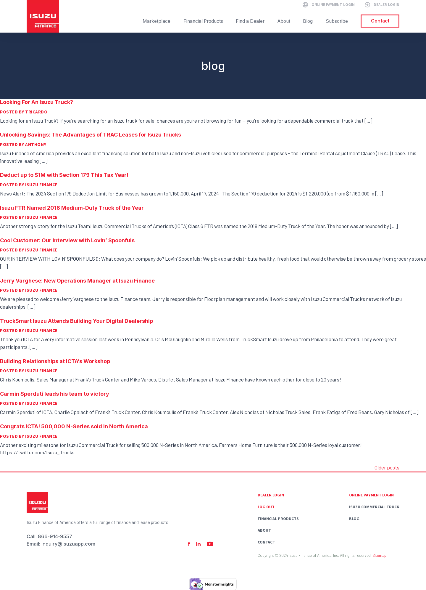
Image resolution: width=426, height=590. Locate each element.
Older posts (387, 467)
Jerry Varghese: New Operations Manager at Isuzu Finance (77, 281)
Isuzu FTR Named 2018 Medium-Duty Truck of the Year (72, 208)
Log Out (266, 506)
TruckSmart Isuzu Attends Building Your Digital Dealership (76, 321)
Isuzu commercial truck (374, 506)
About (264, 530)
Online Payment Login (371, 495)
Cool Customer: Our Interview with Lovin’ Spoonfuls (67, 240)
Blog (354, 518)
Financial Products (278, 518)
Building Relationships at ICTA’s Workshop (55, 361)
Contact (266, 542)
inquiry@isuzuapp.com (68, 544)
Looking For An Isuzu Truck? (36, 102)
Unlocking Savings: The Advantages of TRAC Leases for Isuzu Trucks (90, 135)
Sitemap (379, 555)
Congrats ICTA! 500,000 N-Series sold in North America (74, 426)
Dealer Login (271, 495)
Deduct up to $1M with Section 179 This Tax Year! (64, 175)
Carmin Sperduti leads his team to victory (54, 394)
